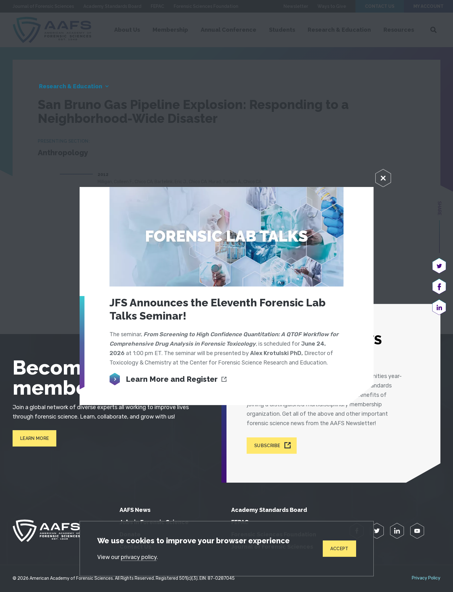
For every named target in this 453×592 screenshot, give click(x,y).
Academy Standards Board (269, 510)
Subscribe (267, 445)
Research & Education (70, 86)
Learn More (34, 438)
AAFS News (135, 510)
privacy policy (139, 557)
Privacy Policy (426, 578)
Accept (339, 548)
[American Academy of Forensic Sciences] (46, 530)
